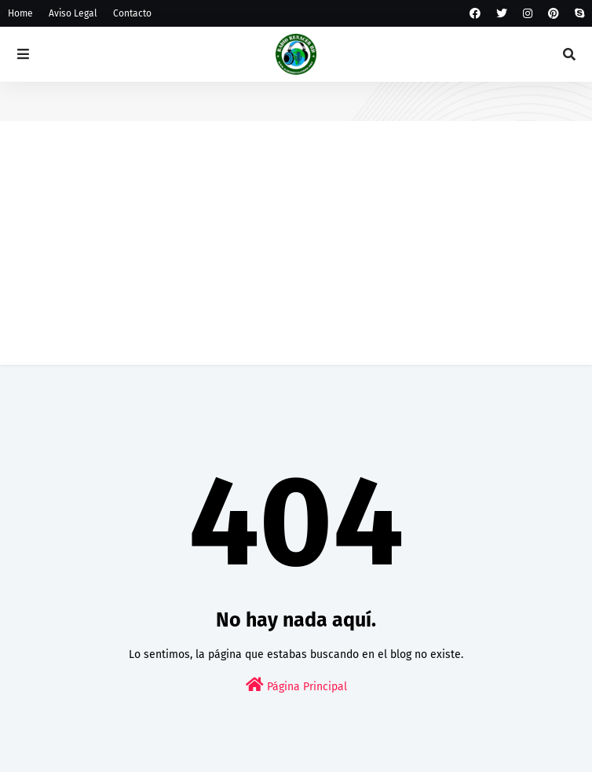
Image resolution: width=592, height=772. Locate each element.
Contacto (132, 13)
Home (20, 13)
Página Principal (296, 685)
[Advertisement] (296, 255)
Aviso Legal (73, 13)
